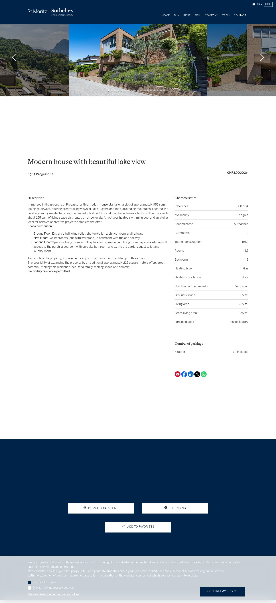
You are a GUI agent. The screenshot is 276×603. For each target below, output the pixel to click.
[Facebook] (184, 372)
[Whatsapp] (204, 372)
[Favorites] (253, 4)
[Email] (178, 372)
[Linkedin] (191, 372)
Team (226, 15)
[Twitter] (197, 372)
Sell (198, 15)
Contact (240, 15)
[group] (138, 54)
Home (166, 15)
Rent (186, 15)
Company (211, 15)
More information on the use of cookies (53, 594)
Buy (176, 15)
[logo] (50, 12)
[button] (14, 54)
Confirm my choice (222, 591)
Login (268, 4)
